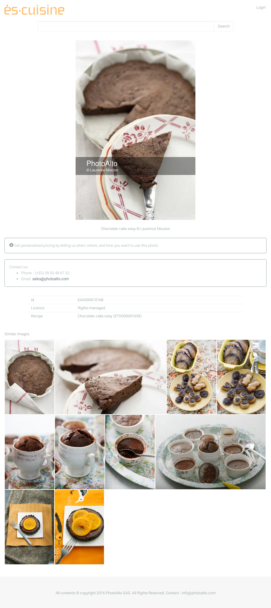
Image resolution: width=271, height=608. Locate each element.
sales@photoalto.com (50, 279)
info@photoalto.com (199, 593)
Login (261, 7)
